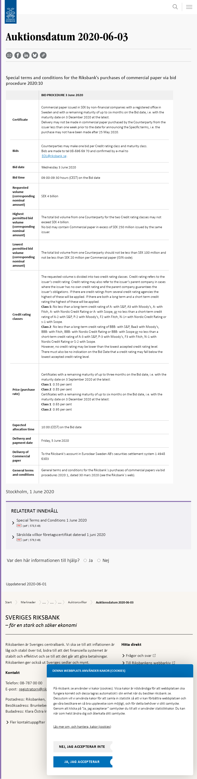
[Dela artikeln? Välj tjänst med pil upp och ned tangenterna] (27, 55)
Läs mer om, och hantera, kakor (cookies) (82, 726)
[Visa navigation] (189, 7)
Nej (106, 561)
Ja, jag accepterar (81, 762)
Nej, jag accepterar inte (82, 747)
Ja (91, 561)
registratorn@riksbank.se (40, 689)
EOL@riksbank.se (54, 156)
